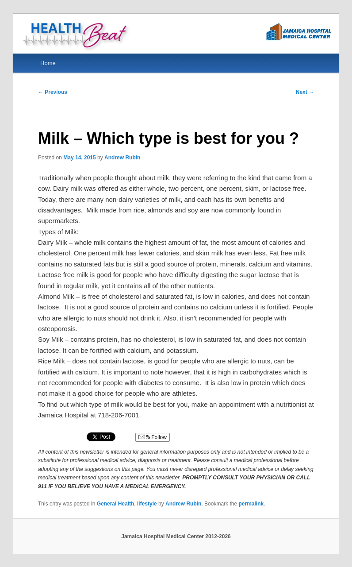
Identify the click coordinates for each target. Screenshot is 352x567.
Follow (152, 437)
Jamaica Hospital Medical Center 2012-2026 (175, 536)
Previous (52, 92)
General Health (115, 504)
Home (48, 63)
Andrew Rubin (122, 157)
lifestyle (147, 504)
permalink (251, 504)
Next (305, 92)
